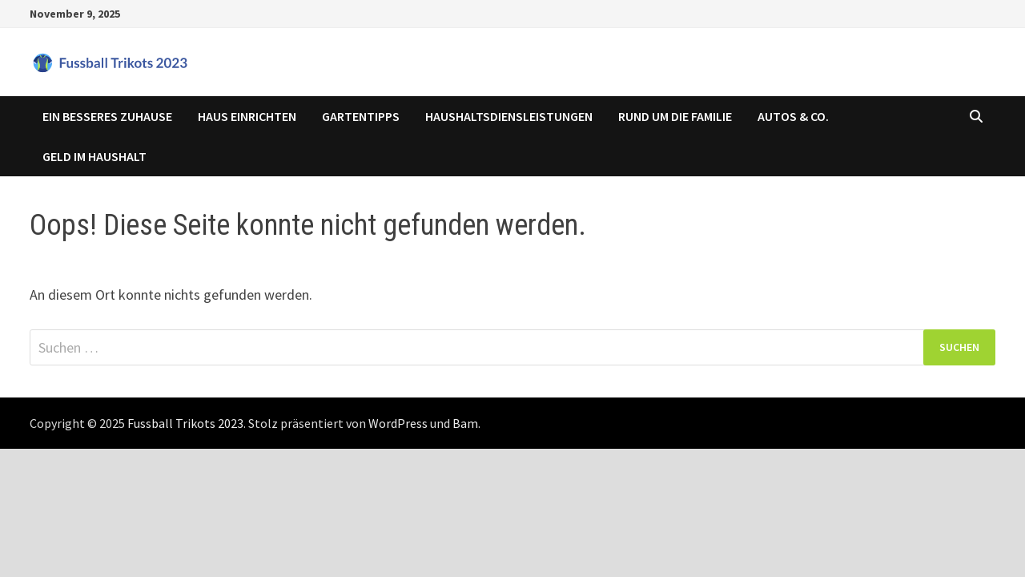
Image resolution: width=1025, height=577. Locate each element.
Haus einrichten (247, 116)
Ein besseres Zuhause (107, 116)
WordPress (398, 423)
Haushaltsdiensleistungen (509, 116)
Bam (465, 423)
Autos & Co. (793, 116)
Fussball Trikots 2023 (185, 423)
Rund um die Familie (675, 116)
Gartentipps (361, 116)
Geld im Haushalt (94, 156)
